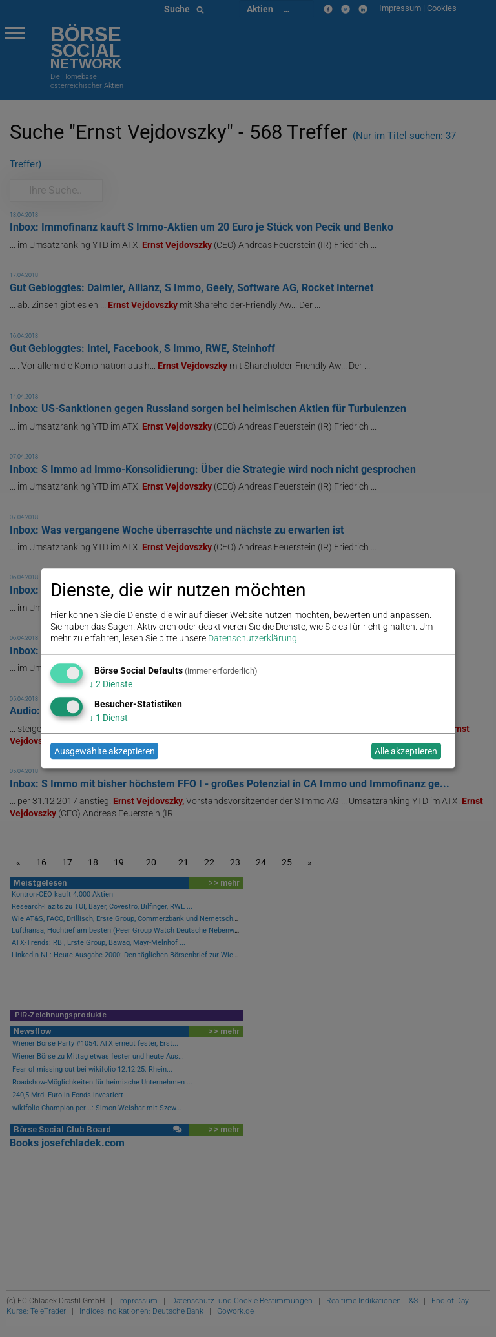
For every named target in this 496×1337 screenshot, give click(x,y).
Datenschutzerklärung (252, 639)
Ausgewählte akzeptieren (104, 751)
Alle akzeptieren (406, 751)
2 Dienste (110, 684)
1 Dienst (108, 717)
